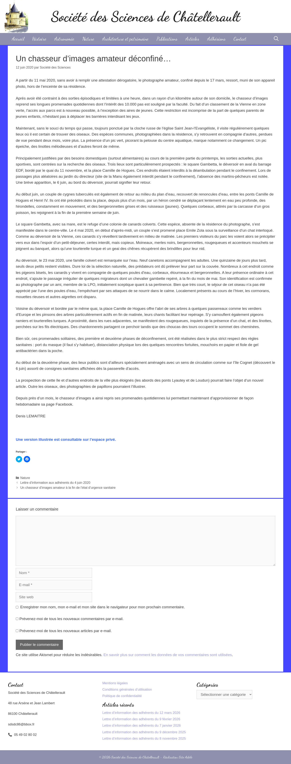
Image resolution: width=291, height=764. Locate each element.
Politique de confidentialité (122, 696)
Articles (192, 39)
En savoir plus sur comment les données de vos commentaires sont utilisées (167, 655)
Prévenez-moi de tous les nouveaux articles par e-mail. (65, 631)
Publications (166, 39)
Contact (240, 39)
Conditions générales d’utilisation (127, 689)
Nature (88, 39)
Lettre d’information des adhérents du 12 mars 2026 (141, 713)
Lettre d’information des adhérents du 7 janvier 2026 (141, 725)
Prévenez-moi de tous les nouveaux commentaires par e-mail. (71, 619)
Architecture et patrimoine (125, 39)
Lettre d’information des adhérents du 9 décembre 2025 (144, 732)
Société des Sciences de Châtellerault (145, 16)
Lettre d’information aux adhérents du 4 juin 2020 (55, 482)
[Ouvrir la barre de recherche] (276, 39)
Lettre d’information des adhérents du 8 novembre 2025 (144, 738)
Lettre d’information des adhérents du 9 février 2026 (141, 719)
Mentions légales (115, 683)
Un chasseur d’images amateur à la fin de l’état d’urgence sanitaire (68, 487)
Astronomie (64, 39)
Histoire (39, 39)
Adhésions (216, 39)
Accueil (18, 39)
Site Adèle (185, 757)
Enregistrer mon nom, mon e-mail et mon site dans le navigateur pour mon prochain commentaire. (102, 607)
